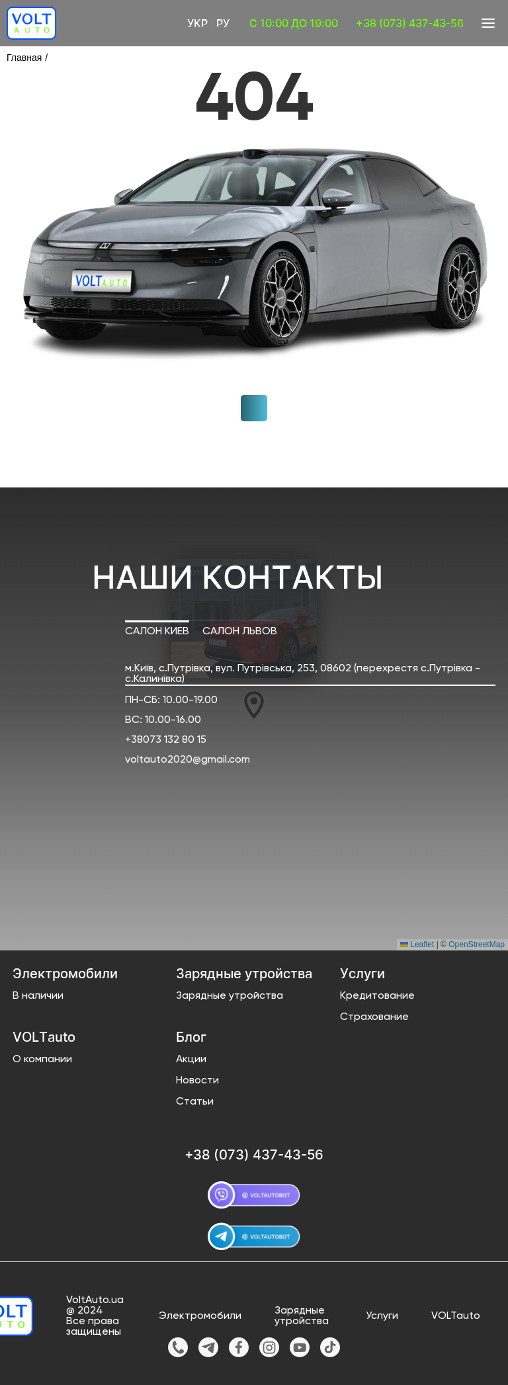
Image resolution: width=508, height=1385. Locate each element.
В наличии (38, 996)
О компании (42, 1059)
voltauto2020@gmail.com (187, 760)
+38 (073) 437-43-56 (410, 23)
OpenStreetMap (476, 944)
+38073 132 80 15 (165, 740)
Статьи (195, 1102)
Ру (223, 23)
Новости (197, 1080)
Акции (191, 1059)
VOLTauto (455, 1316)
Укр (197, 23)
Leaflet (417, 944)
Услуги (382, 1316)
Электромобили (200, 1316)
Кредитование (377, 996)
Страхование (374, 1017)
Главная (24, 57)
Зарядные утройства (229, 996)
